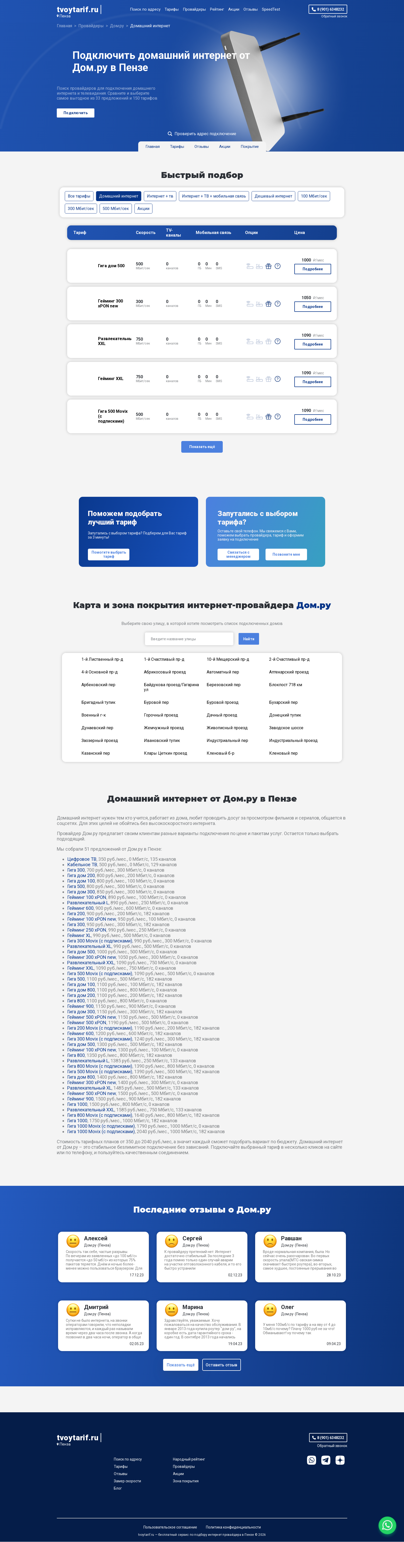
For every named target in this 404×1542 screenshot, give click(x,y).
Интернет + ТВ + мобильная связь (214, 196)
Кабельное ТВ (82, 864)
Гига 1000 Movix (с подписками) (101, 1126)
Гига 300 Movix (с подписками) (99, 941)
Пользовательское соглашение (170, 1527)
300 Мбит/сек (81, 208)
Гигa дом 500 (81, 951)
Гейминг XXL (80, 968)
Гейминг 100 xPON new (91, 919)
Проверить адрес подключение (205, 133)
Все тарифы (79, 196)
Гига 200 (76, 913)
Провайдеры (194, 9)
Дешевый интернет (273, 196)
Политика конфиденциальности (233, 1527)
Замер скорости (127, 1481)
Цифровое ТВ (81, 859)
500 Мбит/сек (116, 208)
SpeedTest (271, 9)
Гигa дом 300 (81, 891)
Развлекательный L (88, 902)
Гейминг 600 (80, 908)
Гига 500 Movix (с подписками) (99, 973)
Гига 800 (76, 1000)
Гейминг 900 (80, 1006)
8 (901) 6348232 (330, 9)
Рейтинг (217, 9)
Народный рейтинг (189, 1459)
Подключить (76, 113)
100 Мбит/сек (314, 196)
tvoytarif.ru (77, 9)
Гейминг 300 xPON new (91, 957)
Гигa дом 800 (81, 990)
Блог (118, 1488)
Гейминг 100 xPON (86, 897)
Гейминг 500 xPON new (91, 1017)
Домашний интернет (118, 196)
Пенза (65, 16)
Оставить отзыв (221, 1364)
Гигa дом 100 (81, 881)
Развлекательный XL (89, 946)
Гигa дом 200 (81, 875)
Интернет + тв (160, 196)
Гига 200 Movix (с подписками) (99, 1028)
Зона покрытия (186, 1481)
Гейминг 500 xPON (86, 1022)
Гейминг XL (79, 935)
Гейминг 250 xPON (86, 930)
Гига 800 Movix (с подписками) (99, 1066)
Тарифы (172, 9)
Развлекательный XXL (90, 962)
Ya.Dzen (340, 1460)
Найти (248, 639)
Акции (233, 9)
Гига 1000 (77, 1104)
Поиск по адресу (145, 9)
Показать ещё (202, 447)
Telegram (325, 1460)
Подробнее (313, 269)
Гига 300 (76, 870)
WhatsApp (311, 1460)
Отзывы (250, 9)
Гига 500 (76, 886)
